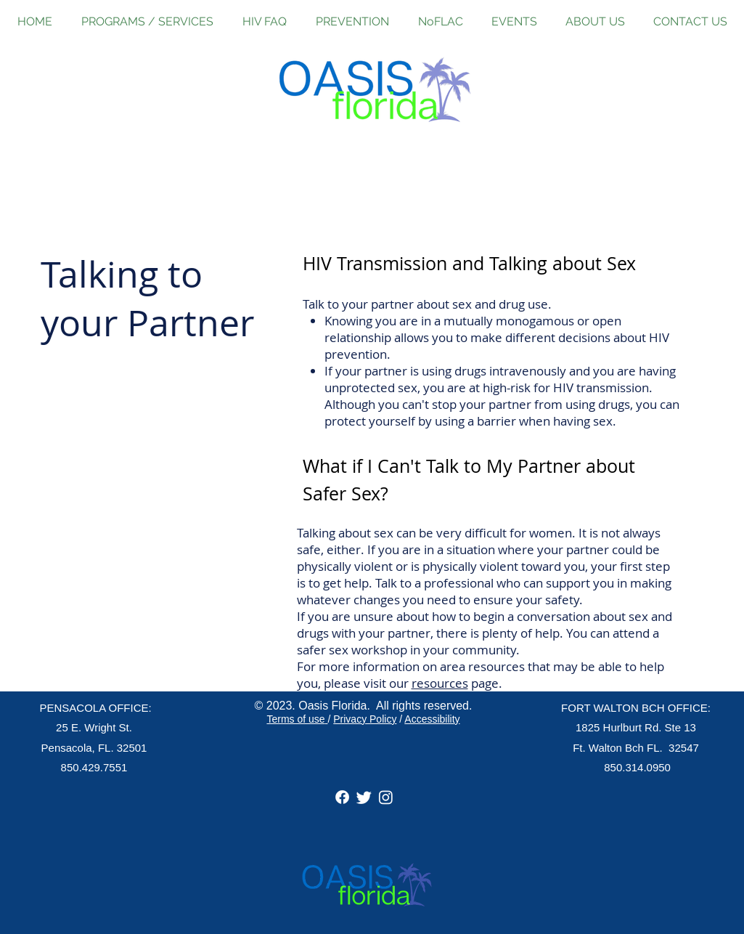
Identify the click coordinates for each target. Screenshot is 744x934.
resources (440, 683)
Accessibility (431, 719)
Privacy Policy (364, 719)
